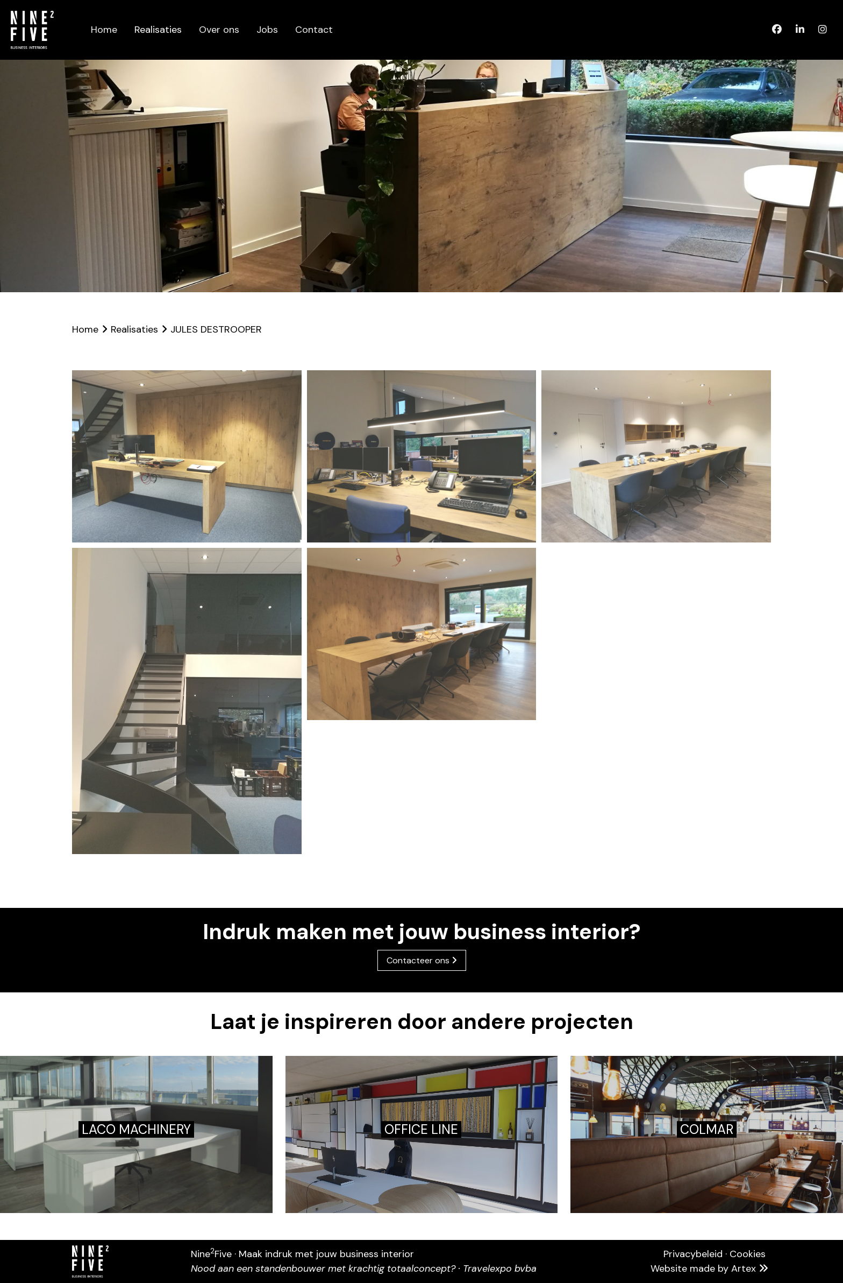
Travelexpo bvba (500, 1268)
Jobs (267, 29)
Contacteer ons (422, 960)
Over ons (219, 29)
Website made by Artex (711, 1268)
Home (104, 29)
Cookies (748, 1253)
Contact (314, 29)
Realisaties (158, 29)
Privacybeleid (693, 1253)
